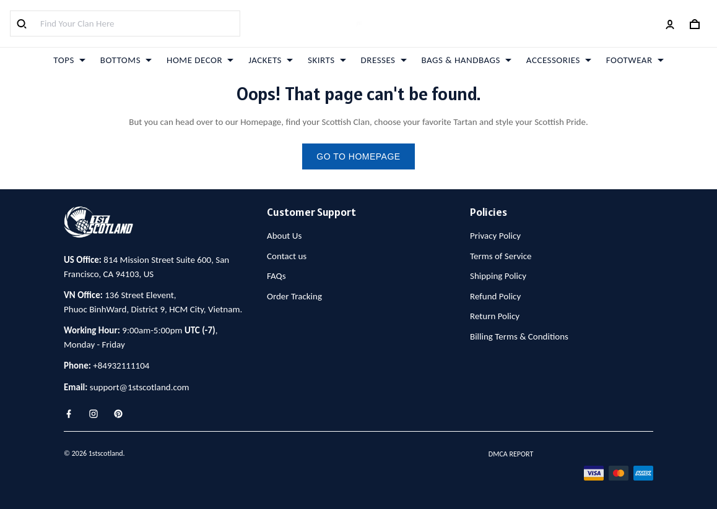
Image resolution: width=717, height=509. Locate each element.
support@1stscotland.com (139, 387)
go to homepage (358, 156)
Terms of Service (501, 256)
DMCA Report (511, 454)
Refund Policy (495, 296)
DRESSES (384, 60)
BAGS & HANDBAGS (466, 60)
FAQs (276, 275)
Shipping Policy (498, 275)
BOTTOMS (126, 60)
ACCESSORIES (558, 60)
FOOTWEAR (635, 60)
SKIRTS (327, 60)
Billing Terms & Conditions (519, 336)
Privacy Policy (495, 235)
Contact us (286, 256)
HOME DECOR (200, 60)
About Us (284, 235)
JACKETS (270, 60)
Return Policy (494, 316)
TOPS (69, 60)
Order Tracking (294, 296)
